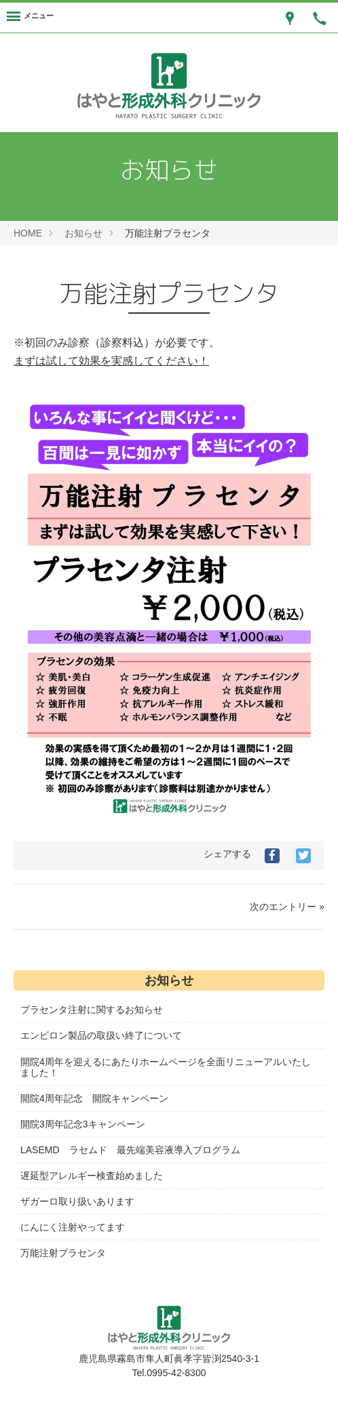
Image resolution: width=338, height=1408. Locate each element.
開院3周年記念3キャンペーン (82, 1124)
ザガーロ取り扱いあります (77, 1201)
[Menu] (30, 18)
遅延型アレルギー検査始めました (91, 1175)
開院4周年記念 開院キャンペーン (94, 1098)
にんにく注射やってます (72, 1227)
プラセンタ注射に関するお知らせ (91, 1009)
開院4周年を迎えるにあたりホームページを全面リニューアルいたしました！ (165, 1067)
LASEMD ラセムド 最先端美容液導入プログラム (130, 1149)
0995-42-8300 (176, 1372)
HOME (28, 233)
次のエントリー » (287, 906)
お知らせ (83, 233)
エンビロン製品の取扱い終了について (101, 1035)
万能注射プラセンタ (63, 1252)
